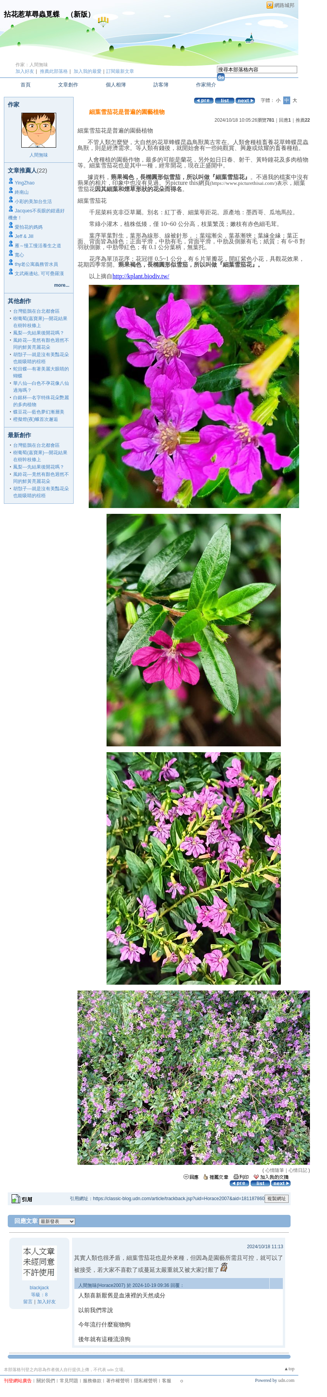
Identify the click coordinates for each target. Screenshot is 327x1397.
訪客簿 (161, 85)
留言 (28, 1301)
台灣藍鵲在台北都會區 (36, 311)
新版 (81, 14)
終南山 (22, 192)
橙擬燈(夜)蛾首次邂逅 (35, 419)
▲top (289, 1368)
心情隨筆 (274, 1170)
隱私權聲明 (145, 1380)
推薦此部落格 (54, 71)
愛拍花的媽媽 (29, 227)
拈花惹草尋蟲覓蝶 (32, 14)
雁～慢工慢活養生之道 (38, 245)
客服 (166, 1380)
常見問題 (69, 1380)
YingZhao (24, 183)
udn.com (286, 1380)
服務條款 (92, 1380)
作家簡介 (206, 85)
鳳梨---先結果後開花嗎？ (38, 333)
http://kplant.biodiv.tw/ (140, 276)
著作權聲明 (117, 1380)
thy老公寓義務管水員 (36, 264)
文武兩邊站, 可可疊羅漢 (39, 273)
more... (61, 285)
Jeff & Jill (24, 236)
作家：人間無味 (31, 64)
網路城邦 (284, 5)
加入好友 (24, 71)
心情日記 (298, 1170)
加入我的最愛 (88, 71)
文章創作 (68, 85)
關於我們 (45, 1380)
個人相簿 (116, 85)
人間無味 (38, 155)
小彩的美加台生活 (33, 201)
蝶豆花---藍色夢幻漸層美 (38, 412)
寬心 (19, 255)
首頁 (26, 85)
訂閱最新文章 (120, 71)
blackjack (39, 1287)
